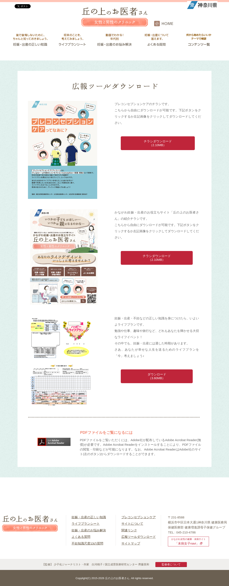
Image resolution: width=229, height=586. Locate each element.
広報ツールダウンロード (138, 536)
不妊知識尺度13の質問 (87, 543)
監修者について (171, 564)
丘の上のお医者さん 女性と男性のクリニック (114, 20)
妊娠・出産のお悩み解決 (89, 530)
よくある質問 (81, 536)
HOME (191, 23)
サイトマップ (130, 543)
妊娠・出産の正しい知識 (89, 517)
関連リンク (129, 530)
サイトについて (132, 523)
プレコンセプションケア (138, 517)
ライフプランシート (86, 523)
